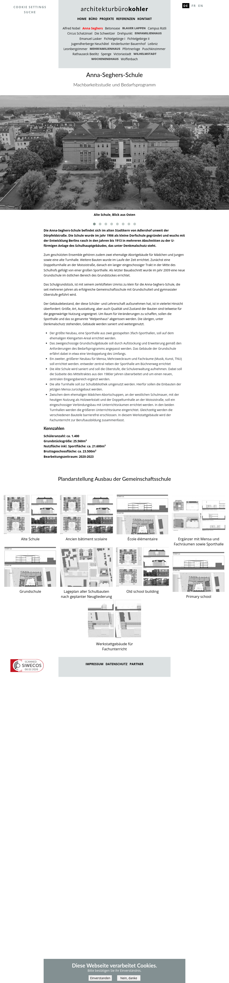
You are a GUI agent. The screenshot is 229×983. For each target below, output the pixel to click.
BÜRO (93, 19)
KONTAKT (144, 19)
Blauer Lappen (134, 28)
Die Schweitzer (105, 33)
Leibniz (153, 44)
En (200, 6)
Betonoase (112, 28)
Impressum (94, 664)
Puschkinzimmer (153, 49)
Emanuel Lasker (91, 39)
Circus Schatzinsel (79, 33)
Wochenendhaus (105, 59)
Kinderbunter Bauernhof (128, 44)
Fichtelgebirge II (138, 39)
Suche (30, 12)
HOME (82, 19)
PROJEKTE (106, 19)
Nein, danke (128, 980)
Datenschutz (117, 664)
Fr (194, 6)
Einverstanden (100, 980)
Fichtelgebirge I (114, 39)
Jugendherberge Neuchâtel (90, 44)
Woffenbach (129, 59)
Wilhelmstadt (144, 54)
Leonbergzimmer (75, 49)
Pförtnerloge (131, 49)
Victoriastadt (122, 54)
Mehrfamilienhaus (105, 49)
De (185, 6)
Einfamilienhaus (148, 33)
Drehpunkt (124, 33)
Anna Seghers (92, 28)
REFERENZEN (125, 19)
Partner (136, 664)
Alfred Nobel (71, 28)
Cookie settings (30, 7)
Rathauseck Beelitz (86, 54)
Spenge (106, 54)
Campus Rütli (157, 28)
